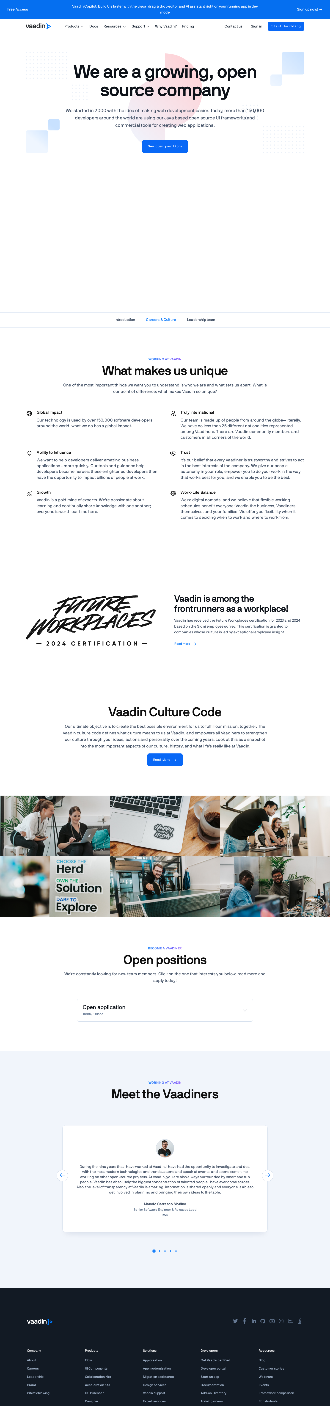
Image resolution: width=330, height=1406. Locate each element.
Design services (154, 1385)
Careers (33, 1368)
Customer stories (271, 1368)
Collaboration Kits (98, 1376)
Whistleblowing (38, 1393)
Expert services (154, 1401)
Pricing (188, 26)
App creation (152, 1360)
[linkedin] (253, 1321)
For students (268, 1401)
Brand (31, 1385)
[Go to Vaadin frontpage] (40, 1322)
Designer (91, 1401)
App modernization (157, 1368)
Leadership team (201, 320)
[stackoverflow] (299, 1321)
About (31, 1360)
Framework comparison (276, 1393)
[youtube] (272, 1321)
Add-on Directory (213, 1393)
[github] (262, 1321)
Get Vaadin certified (215, 1360)
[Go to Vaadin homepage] (38, 26)
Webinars (266, 1376)
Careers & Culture (161, 320)
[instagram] (281, 1321)
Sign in (256, 26)
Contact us (234, 26)
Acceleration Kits (97, 1385)
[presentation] (62, 1175)
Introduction (125, 320)
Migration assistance (158, 1376)
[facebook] (244, 1321)
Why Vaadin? (166, 26)
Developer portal (213, 1368)
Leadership (35, 1376)
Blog (262, 1360)
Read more (185, 644)
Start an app (210, 1376)
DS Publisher (94, 1393)
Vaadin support (154, 1393)
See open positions (165, 146)
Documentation (212, 1385)
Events (264, 1385)
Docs (93, 26)
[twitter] (235, 1321)
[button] (154, 1255)
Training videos (212, 1401)
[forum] (290, 1321)
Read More (165, 760)
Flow (88, 1360)
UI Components (96, 1368)
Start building (286, 26)
